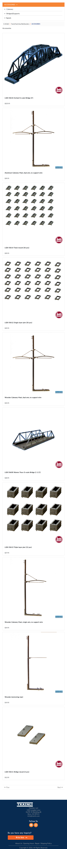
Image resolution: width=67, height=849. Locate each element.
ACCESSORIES (36, 24)
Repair (37, 843)
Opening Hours (28, 843)
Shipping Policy (46, 843)
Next (59, 787)
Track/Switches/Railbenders (20, 24)
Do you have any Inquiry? (19, 833)
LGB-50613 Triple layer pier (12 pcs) (18, 547)
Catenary (9, 9)
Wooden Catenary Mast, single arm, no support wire (24, 622)
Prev (7, 787)
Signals (8, 18)
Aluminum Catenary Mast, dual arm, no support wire (23, 173)
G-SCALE (6, 24)
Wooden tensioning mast (14, 697)
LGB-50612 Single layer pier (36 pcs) (18, 322)
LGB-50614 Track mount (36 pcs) (17, 248)
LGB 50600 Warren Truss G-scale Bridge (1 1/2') (23, 472)
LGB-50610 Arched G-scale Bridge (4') (19, 98)
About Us (18, 843)
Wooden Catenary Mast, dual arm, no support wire (23, 397)
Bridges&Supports (12, 13)
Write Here (21, 837)
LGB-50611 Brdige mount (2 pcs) (17, 772)
